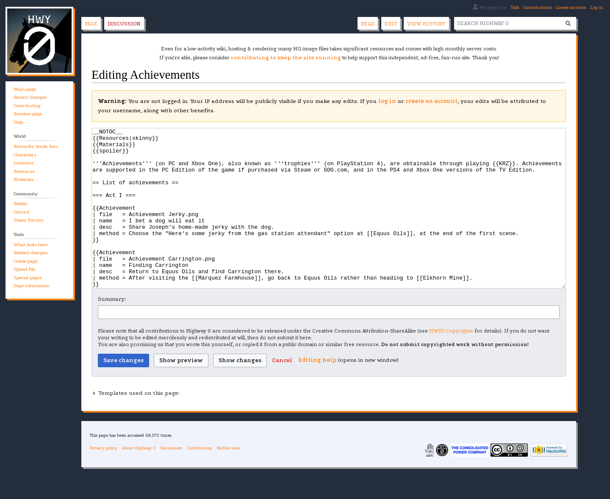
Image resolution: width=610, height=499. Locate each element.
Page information (32, 285)
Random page (28, 113)
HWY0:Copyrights (451, 363)
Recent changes (30, 97)
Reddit (20, 203)
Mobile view (229, 479)
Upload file (24, 269)
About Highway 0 (139, 479)
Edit (391, 24)
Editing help (317, 391)
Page (91, 24)
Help (18, 122)
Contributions (537, 7)
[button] (282, 392)
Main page (25, 89)
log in (387, 101)
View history (426, 24)
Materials (23, 179)
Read (367, 24)
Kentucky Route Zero (36, 146)
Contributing (27, 105)
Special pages (28, 277)
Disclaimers (171, 479)
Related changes (30, 252)
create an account (431, 101)
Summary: (112, 330)
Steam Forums (28, 220)
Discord (21, 212)
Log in (596, 7)
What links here (30, 244)
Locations (23, 163)
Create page (25, 261)
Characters (25, 155)
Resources (24, 171)
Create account (571, 7)
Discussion (124, 24)
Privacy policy (103, 479)
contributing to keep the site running (286, 58)
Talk (514, 7)
